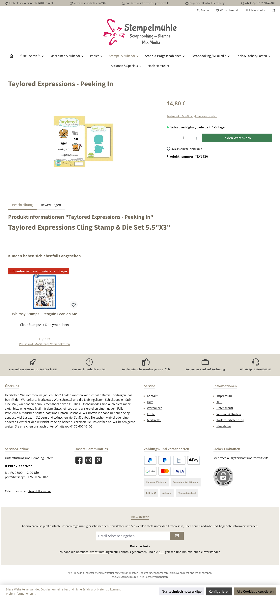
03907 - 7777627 (18, 466)
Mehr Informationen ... (21, 593)
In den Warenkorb (237, 138)
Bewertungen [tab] (51, 205)
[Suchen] (202, 10)
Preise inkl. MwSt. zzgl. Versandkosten (192, 116)
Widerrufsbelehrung (230, 420)
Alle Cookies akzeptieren (255, 591)
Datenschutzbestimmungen (94, 552)
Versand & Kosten (228, 414)
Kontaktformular (39, 491)
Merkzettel (154, 420)
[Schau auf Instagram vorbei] (88, 460)
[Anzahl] (184, 138)
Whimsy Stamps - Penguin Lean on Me (44, 314)
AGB (219, 402)
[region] (83, 141)
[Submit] (177, 536)
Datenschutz (224, 408)
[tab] (22, 205)
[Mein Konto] (255, 10)
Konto (151, 414)
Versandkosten (129, 573)
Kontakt (152, 396)
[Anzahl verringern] (171, 138)
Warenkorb (154, 408)
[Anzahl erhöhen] (197, 138)
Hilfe (150, 402)
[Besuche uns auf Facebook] (78, 460)
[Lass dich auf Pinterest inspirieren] (98, 460)
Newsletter (223, 426)
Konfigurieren (219, 591)
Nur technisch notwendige (182, 591)
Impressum (224, 396)
